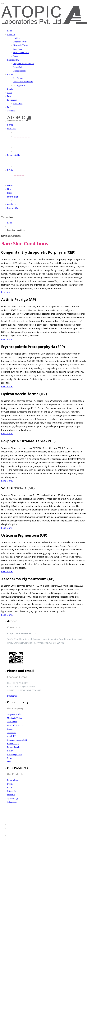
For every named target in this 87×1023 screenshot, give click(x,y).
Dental (10, 784)
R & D (10, 74)
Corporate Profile (20, 42)
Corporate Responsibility (23, 63)
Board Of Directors (21, 52)
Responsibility (13, 60)
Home (9, 31)
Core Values (12, 722)
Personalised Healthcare (23, 82)
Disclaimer (12, 695)
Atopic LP (11, 736)
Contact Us (11, 111)
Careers (16, 56)
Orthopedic (11, 791)
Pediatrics (11, 795)
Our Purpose (18, 78)
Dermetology (12, 780)
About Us (11, 34)
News (9, 93)
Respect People (19, 71)
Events (10, 89)
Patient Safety (18, 67)
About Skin (17, 103)
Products (10, 107)
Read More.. (7, 480)
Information (12, 100)
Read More (6, 527)
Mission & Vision (20, 45)
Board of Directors (15, 725)
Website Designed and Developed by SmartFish (23, 814)
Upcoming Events (14, 754)
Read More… (7, 292)
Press (9, 96)
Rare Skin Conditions (24, 243)
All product (12, 802)
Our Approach (19, 85)
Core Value (17, 49)
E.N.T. (10, 787)
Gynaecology (12, 798)
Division (16, 38)
